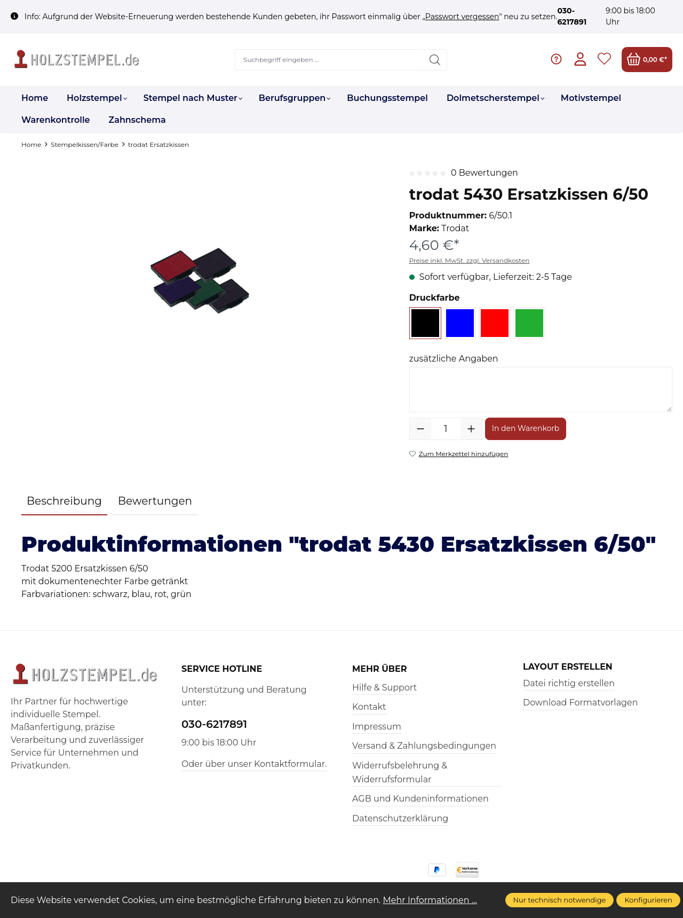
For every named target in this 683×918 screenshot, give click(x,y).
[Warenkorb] (647, 59)
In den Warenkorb (526, 428)
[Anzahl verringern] (420, 429)
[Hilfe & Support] (556, 59)
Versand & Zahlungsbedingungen (424, 746)
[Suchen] (435, 59)
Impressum (376, 726)
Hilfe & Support (384, 687)
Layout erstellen (568, 667)
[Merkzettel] (604, 59)
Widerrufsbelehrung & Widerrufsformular (399, 772)
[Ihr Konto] (580, 59)
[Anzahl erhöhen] (471, 429)
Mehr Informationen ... (430, 900)
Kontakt (369, 707)
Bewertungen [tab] (155, 501)
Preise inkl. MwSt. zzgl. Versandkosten (469, 260)
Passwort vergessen (462, 16)
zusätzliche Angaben (453, 359)
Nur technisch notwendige (559, 900)
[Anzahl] (446, 429)
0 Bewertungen (484, 173)
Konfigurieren (648, 900)
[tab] (64, 501)
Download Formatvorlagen (580, 702)
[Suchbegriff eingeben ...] (330, 59)
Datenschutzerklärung (400, 818)
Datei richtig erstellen (569, 683)
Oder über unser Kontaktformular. (254, 764)
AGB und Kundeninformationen (420, 799)
